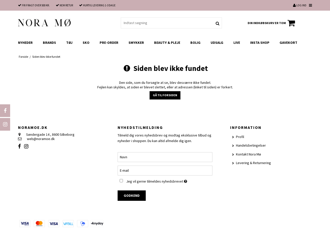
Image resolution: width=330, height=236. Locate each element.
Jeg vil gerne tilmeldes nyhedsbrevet (169, 180)
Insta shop (259, 42)
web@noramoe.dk (41, 138)
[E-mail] (165, 170)
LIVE (236, 42)
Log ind (299, 5)
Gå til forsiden (165, 95)
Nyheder (25, 42)
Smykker (136, 42)
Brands (49, 42)
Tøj (69, 42)
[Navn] (165, 156)
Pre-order (109, 42)
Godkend (132, 195)
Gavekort (288, 42)
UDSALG (217, 42)
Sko (86, 42)
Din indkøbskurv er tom (272, 23)
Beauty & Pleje (167, 42)
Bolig (195, 42)
